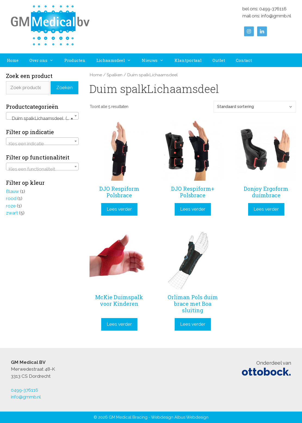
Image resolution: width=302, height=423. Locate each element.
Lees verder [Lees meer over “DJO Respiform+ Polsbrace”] (192, 209)
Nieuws (155, 60)
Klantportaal (188, 60)
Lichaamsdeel (116, 60)
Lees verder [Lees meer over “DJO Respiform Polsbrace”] (119, 209)
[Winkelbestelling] (255, 107)
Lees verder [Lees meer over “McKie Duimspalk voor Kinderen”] (119, 324)
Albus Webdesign (191, 417)
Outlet (218, 60)
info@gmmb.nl (276, 16)
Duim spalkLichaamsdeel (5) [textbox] (40, 118)
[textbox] (42, 144)
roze (11, 206)
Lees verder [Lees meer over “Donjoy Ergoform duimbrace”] (266, 209)
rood (11, 198)
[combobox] (42, 116)
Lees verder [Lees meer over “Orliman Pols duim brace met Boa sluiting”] (192, 324)
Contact (244, 60)
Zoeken (64, 87)
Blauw (12, 191)
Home (13, 60)
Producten (74, 60)
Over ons (44, 60)
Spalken (114, 74)
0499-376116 (272, 8)
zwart (12, 213)
